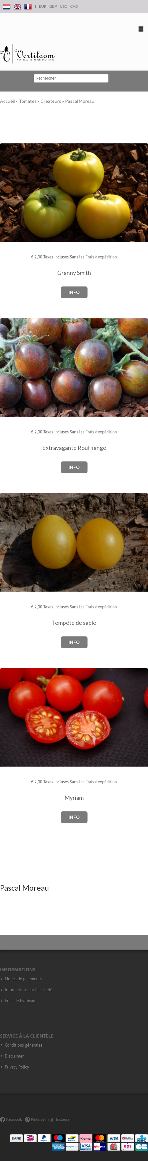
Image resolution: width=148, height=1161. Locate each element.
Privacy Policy (17, 1067)
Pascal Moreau (79, 101)
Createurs (51, 101)
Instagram (61, 1119)
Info (74, 292)
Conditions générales (23, 1045)
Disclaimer (14, 1056)
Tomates (28, 101)
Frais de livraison (20, 1000)
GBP (53, 6)
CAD (74, 6)
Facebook (11, 1119)
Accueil (8, 101)
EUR (42, 6)
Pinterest (35, 1119)
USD (63, 6)
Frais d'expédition (101, 257)
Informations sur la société (28, 990)
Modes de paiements (23, 979)
